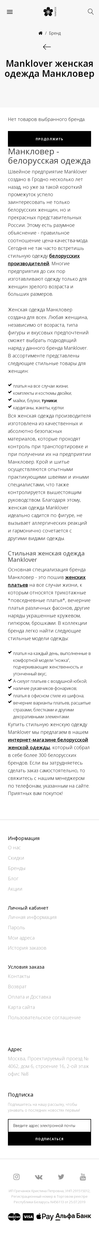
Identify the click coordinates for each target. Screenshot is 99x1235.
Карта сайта (21, 1007)
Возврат (17, 986)
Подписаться (49, 1139)
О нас (14, 847)
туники (49, 400)
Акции (15, 889)
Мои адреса (21, 938)
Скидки (16, 858)
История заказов (27, 948)
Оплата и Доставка (29, 997)
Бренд (55, 33)
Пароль (16, 927)
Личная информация (32, 917)
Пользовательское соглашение (44, 1017)
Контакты (19, 976)
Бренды (17, 868)
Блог (13, 878)
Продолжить (49, 139)
